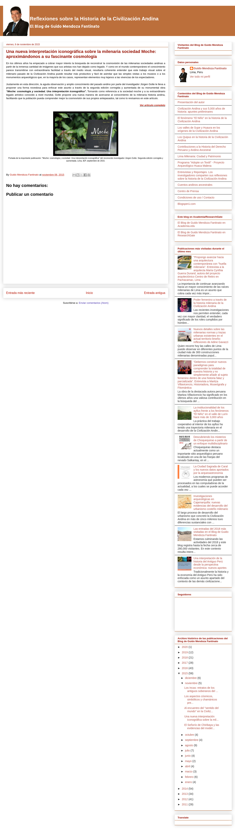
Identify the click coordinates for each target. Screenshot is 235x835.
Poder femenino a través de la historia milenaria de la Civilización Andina (210, 303)
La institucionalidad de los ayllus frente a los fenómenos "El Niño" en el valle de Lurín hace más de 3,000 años (211, 412)
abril (188, 766)
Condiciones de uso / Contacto (196, 197)
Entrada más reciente (20, 293)
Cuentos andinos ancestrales (195, 184)
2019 (185, 652)
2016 (185, 668)
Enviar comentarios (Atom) (93, 302)
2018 (185, 657)
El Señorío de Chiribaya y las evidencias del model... (201, 726)
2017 (185, 662)
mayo (188, 761)
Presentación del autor (191, 102)
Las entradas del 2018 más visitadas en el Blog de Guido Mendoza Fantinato (211, 532)
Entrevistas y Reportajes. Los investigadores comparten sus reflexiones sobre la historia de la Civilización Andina (202, 175)
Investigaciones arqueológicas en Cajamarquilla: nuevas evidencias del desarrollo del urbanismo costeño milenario (211, 502)
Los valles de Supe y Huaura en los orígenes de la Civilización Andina (199, 129)
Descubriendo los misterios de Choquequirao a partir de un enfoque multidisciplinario (211, 440)
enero (189, 782)
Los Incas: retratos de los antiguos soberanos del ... (201, 689)
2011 (185, 804)
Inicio (89, 293)
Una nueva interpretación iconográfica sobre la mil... (201, 718)
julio (188, 750)
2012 (185, 799)
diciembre (191, 677)
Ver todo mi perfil (200, 76)
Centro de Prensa (188, 191)
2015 (185, 673)
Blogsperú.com (187, 203)
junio (188, 755)
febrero (189, 776)
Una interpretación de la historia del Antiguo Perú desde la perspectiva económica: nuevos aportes (210, 563)
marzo (189, 771)
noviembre (191, 683)
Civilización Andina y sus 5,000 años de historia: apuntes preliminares (201, 110)
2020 (185, 646)
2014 (185, 788)
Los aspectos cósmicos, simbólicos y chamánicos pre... (200, 699)
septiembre (192, 739)
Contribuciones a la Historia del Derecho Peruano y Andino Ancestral (202, 148)
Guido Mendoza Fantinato (210, 68)
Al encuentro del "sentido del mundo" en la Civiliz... (201, 709)
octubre (190, 734)
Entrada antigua (154, 293)
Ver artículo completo (152, 105)
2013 (185, 793)
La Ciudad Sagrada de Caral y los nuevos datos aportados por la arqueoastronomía (211, 469)
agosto (189, 745)
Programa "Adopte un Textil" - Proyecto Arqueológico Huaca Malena (201, 164)
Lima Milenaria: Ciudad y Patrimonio (199, 156)
